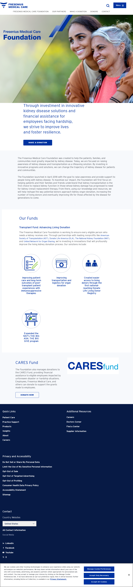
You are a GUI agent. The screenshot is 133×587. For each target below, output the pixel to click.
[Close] (129, 575)
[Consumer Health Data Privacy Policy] (54, 485)
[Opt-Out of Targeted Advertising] (54, 476)
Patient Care (9, 417)
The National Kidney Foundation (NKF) (92, 238)
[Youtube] (9, 552)
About (5, 435)
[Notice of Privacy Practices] (54, 466)
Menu (118, 5)
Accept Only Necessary (99, 575)
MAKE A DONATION (38, 142)
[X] (6, 557)
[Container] (119, 5)
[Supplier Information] (92, 431)
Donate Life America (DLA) (61, 238)
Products (7, 426)
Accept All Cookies (99, 582)
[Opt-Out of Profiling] (54, 480)
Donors (94, 11)
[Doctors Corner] (92, 422)
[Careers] (92, 417)
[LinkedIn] (9, 543)
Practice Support (11, 422)
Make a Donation (78, 11)
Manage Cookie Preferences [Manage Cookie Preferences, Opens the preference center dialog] (99, 569)
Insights (6, 431)
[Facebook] (9, 548)
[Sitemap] (54, 494)
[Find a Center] (92, 426)
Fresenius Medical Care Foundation (30, 11)
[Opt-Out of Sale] (54, 471)
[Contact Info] (14, 530)
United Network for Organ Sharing (39, 241)
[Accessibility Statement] (54, 490)
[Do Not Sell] (54, 462)
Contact (106, 11)
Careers (6, 440)
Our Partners (59, 11)
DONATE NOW (27, 395)
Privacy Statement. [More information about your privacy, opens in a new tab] (58, 579)
